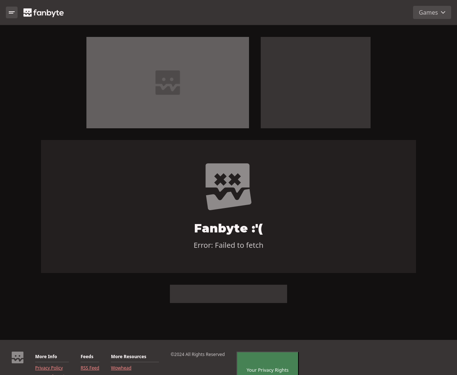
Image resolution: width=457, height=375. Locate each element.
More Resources (128, 357)
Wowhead (121, 368)
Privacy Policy (49, 368)
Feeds (87, 357)
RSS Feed (90, 368)
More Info (46, 357)
